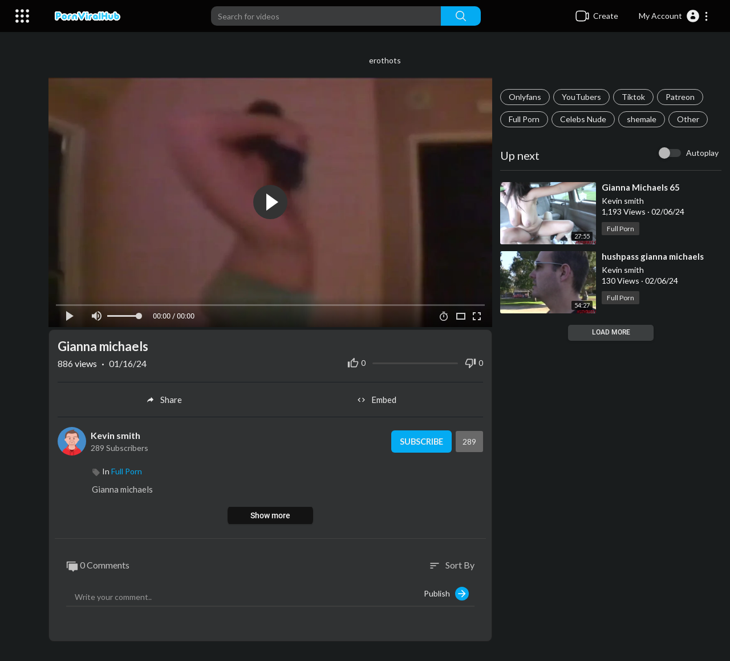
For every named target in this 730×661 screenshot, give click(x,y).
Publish (448, 591)
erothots (388, 60)
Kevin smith (120, 432)
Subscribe (421, 439)
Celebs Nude (585, 119)
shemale (643, 119)
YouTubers (583, 97)
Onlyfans (526, 97)
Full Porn (525, 119)
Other (690, 119)
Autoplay (702, 153)
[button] (674, 16)
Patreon (681, 97)
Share (168, 397)
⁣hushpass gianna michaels (654, 256)
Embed (379, 397)
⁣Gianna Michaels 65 (642, 187)
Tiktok (635, 97)
